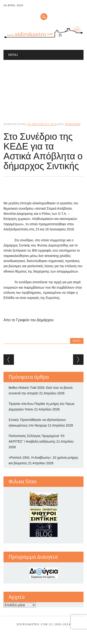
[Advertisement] (43, 87)
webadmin (73, 124)
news (77, 340)
